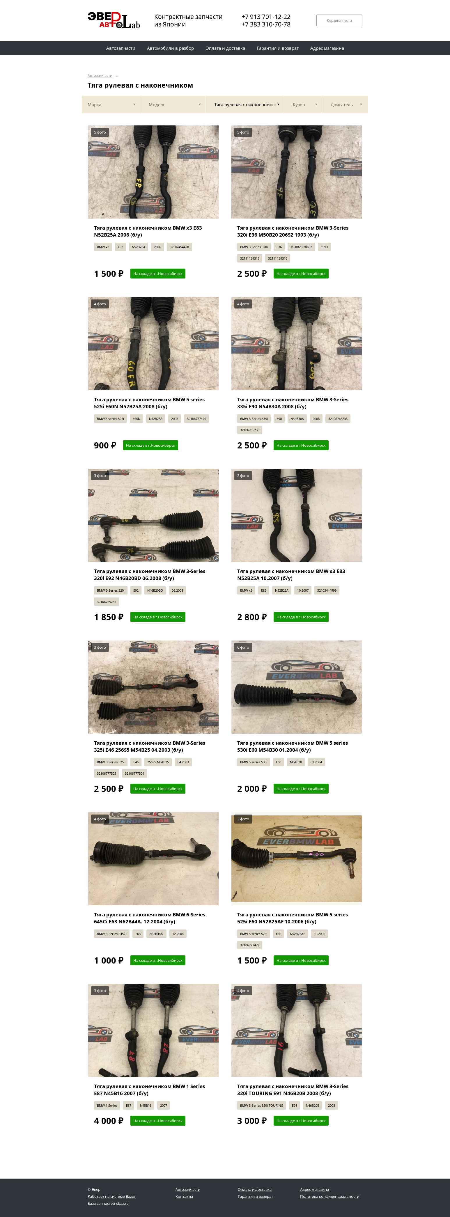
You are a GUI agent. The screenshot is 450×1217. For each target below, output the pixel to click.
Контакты (184, 1196)
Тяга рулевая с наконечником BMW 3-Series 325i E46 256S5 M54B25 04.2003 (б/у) (149, 746)
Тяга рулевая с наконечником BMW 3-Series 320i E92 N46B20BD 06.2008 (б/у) (149, 574)
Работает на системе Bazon (112, 1196)
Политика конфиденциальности (329, 1196)
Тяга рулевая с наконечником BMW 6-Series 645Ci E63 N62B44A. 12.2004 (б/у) (149, 918)
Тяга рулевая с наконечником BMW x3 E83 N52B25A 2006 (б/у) (148, 231)
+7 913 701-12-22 (266, 16)
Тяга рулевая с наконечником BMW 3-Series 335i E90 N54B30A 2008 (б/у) (292, 403)
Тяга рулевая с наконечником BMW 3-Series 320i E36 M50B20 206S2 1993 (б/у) (292, 231)
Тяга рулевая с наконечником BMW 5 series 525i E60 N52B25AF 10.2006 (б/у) (292, 918)
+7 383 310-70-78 (266, 24)
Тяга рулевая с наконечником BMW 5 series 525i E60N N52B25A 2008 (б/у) (149, 403)
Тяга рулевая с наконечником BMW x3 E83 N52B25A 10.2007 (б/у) (291, 574)
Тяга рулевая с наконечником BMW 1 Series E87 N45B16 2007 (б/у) (149, 1090)
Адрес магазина (314, 1189)
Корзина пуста (339, 20)
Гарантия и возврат (255, 1196)
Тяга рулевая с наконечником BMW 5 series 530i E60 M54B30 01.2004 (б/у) (292, 746)
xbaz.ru (122, 1203)
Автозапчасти (100, 75)
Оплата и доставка (255, 1189)
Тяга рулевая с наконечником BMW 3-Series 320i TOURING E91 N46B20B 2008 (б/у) (292, 1090)
